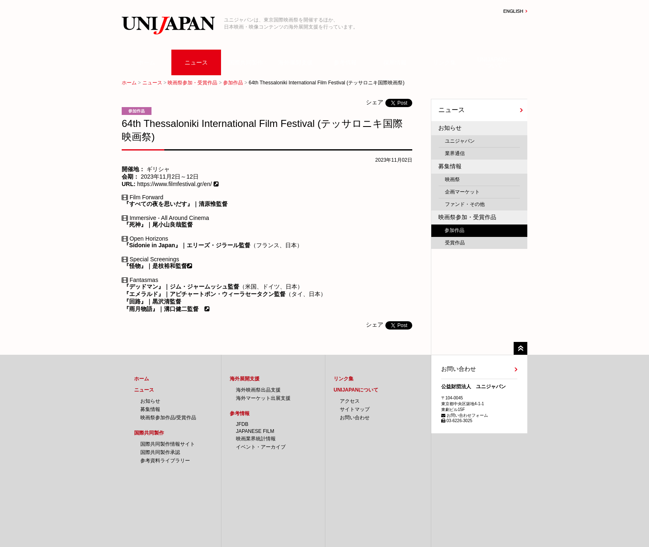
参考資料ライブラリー (165, 460)
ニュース (196, 62)
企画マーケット (462, 192)
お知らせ (450, 127)
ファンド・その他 (465, 204)
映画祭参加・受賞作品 (192, 83)
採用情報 (394, 62)
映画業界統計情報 (256, 439)
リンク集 (444, 62)
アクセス (350, 401)
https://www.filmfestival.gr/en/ (174, 184)
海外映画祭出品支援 (258, 390)
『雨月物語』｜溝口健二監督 (161, 309)
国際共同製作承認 (160, 452)
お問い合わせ (355, 417)
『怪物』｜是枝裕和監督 (155, 266)
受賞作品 (455, 243)
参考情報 (345, 62)
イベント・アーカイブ (261, 447)
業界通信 (455, 153)
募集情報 (450, 166)
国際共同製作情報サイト (167, 444)
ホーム (146, 62)
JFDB (242, 424)
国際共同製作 (245, 62)
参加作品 (233, 83)
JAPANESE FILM (255, 431)
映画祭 (452, 179)
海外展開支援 (295, 62)
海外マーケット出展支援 (263, 398)
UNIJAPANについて (494, 62)
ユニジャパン (460, 141)
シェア (374, 102)
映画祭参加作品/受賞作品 (168, 417)
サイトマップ (355, 409)
